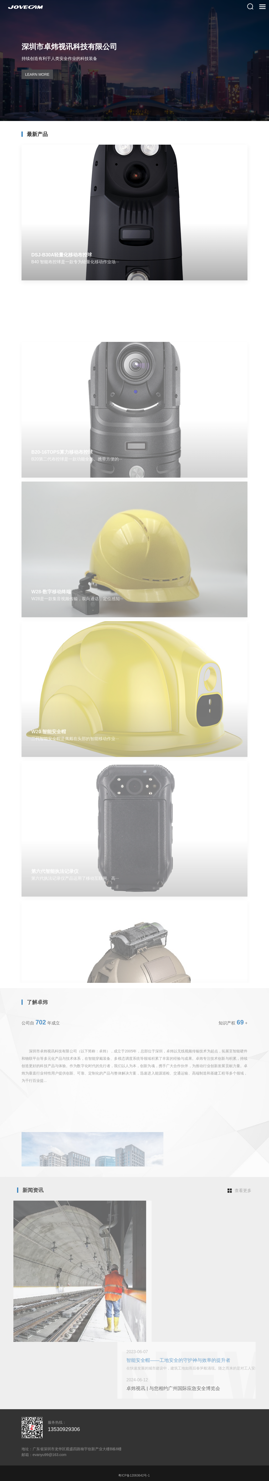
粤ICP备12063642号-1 (134, 1475)
